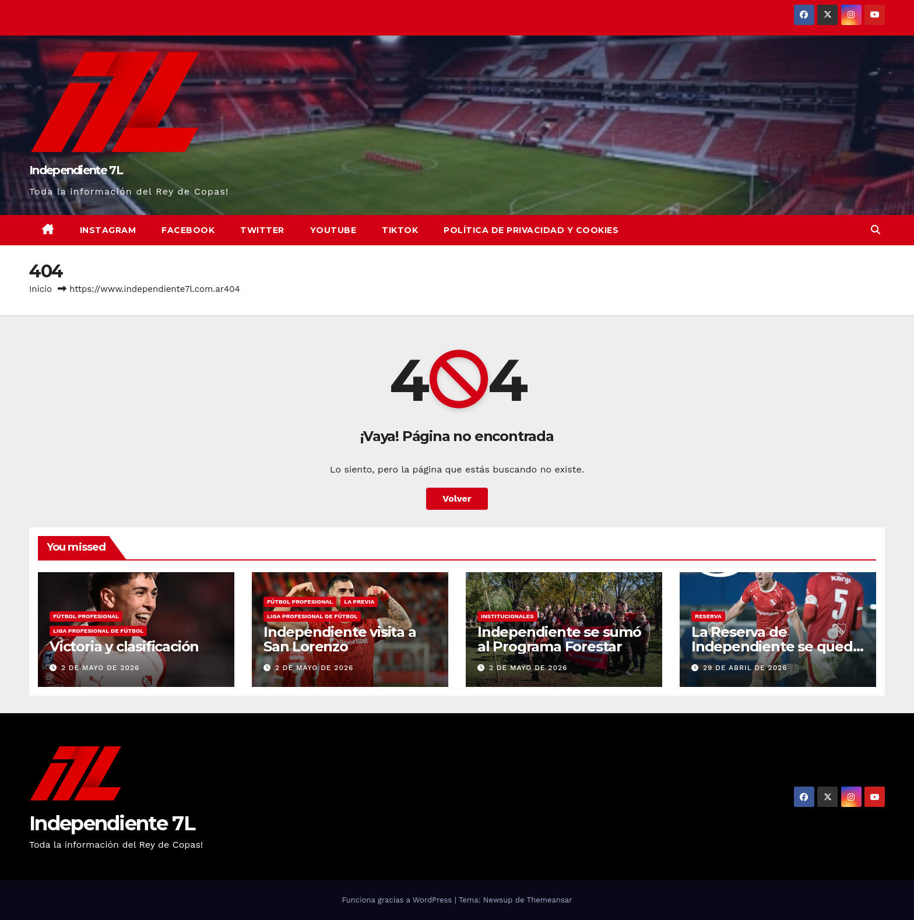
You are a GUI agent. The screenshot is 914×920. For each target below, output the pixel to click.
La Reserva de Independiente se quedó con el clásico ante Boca (776, 646)
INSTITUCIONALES (507, 616)
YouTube (333, 230)
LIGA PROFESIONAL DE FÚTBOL (98, 631)
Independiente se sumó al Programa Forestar (559, 639)
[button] (875, 229)
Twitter (262, 230)
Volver (457, 498)
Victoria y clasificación (124, 646)
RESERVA (708, 616)
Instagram (108, 230)
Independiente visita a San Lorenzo (339, 639)
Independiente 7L (75, 170)
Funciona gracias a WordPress (398, 900)
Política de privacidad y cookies (531, 230)
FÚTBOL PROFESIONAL (86, 616)
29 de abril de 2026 (745, 668)
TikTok (400, 230)
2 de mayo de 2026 (100, 668)
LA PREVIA (359, 601)
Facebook (188, 230)
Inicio (40, 289)
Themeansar (549, 900)
